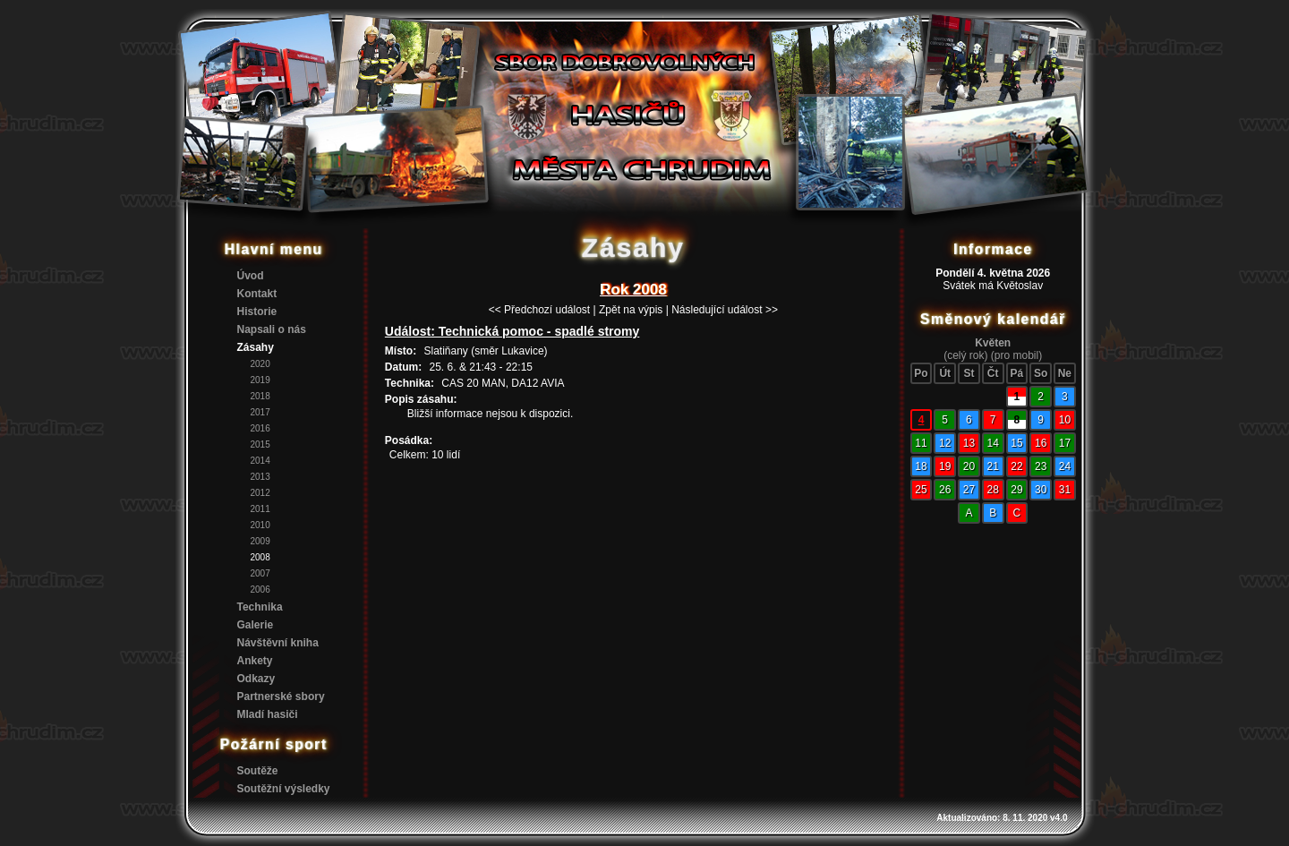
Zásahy (255, 347)
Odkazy (256, 678)
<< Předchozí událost (539, 309)
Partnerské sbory (281, 696)
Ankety (255, 660)
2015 (260, 444)
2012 (260, 493)
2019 (260, 380)
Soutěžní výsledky (283, 788)
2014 (260, 461)
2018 (260, 396)
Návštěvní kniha (278, 643)
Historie (257, 311)
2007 (260, 573)
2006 (260, 589)
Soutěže (257, 771)
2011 (260, 509)
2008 (260, 557)
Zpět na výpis (630, 309)
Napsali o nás (271, 329)
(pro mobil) (1016, 355)
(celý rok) (965, 355)
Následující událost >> (724, 309)
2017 (260, 412)
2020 (260, 364)
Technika (260, 607)
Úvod (250, 275)
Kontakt (257, 293)
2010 (260, 525)
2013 (260, 477)
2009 (260, 541)
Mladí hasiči (267, 714)
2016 (260, 428)
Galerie (255, 625)
